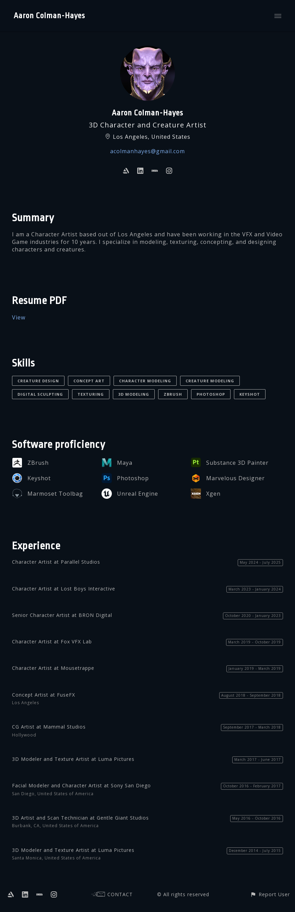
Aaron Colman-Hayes (49, 15)
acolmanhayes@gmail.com (147, 151)
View (18, 317)
